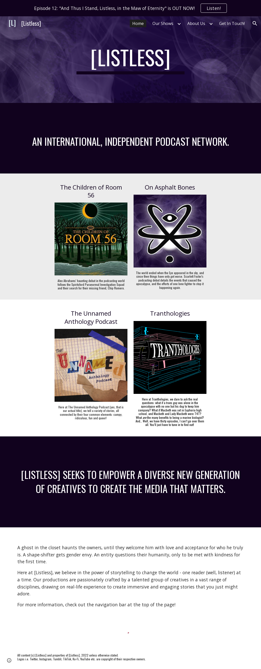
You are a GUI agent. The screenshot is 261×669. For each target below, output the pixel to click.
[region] (130, 8)
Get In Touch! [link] (232, 23)
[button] (255, 23)
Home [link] (138, 23)
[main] (130, 59)
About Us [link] (196, 23)
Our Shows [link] (162, 23)
